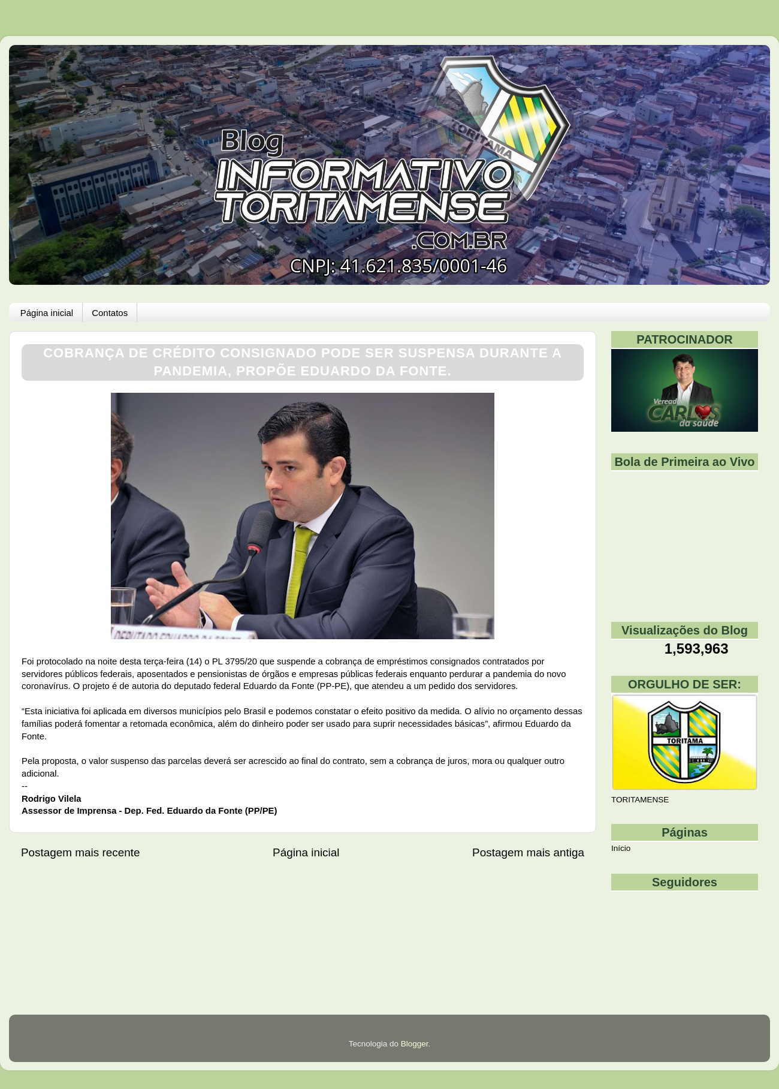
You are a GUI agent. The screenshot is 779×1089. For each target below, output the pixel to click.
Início (620, 848)
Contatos (110, 313)
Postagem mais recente (80, 852)
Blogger (414, 1043)
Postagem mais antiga (528, 852)
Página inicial (46, 313)
